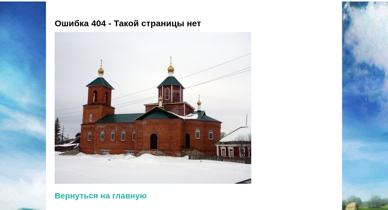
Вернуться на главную (101, 195)
